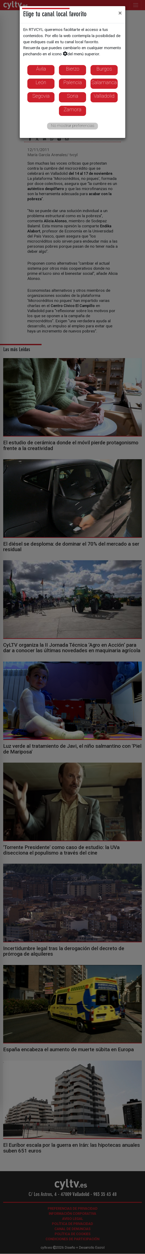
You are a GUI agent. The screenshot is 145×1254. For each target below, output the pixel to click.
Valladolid (104, 96)
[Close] (120, 13)
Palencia (72, 82)
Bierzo (72, 69)
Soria (72, 96)
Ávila (41, 69)
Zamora (72, 110)
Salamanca (104, 82)
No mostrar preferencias (72, 125)
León (41, 82)
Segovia (41, 96)
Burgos (104, 69)
